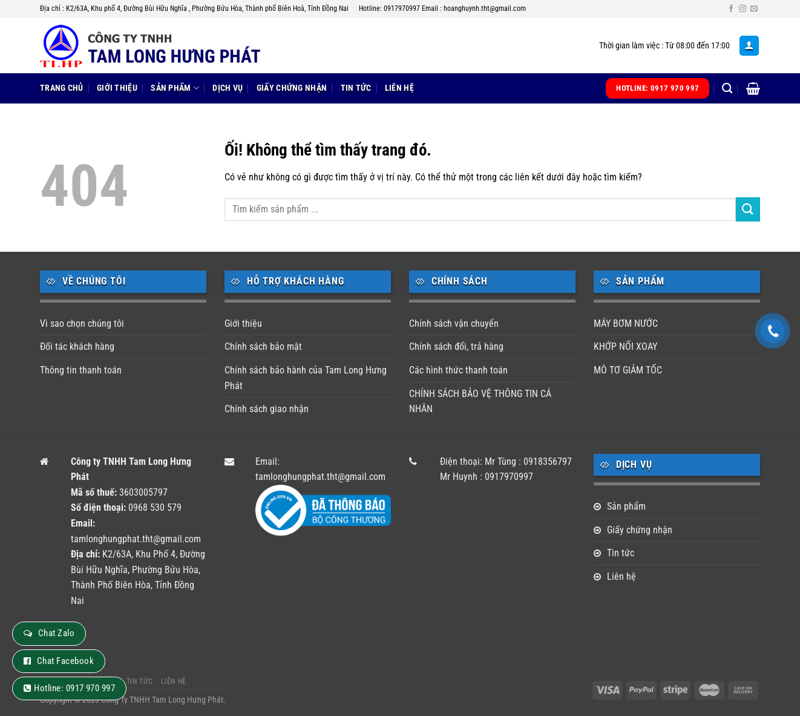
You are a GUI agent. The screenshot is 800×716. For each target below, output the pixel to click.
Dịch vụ (227, 88)
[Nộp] (748, 209)
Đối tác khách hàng (77, 346)
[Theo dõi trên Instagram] (742, 9)
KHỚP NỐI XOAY (625, 346)
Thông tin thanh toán (81, 370)
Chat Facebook (65, 660)
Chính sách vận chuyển (454, 323)
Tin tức (356, 88)
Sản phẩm (175, 88)
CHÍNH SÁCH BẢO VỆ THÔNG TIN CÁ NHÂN (480, 401)
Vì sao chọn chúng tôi (82, 323)
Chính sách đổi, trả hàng (456, 346)
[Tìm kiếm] (727, 88)
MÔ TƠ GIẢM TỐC (628, 370)
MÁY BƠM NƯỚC (626, 323)
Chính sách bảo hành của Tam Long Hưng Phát (306, 378)
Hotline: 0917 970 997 (74, 688)
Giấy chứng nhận (292, 88)
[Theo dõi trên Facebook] (731, 9)
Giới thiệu (117, 88)
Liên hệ (399, 88)
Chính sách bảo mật (263, 346)
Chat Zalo (56, 633)
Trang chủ (62, 88)
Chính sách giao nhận (267, 409)
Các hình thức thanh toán (458, 370)
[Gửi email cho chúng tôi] (754, 9)
